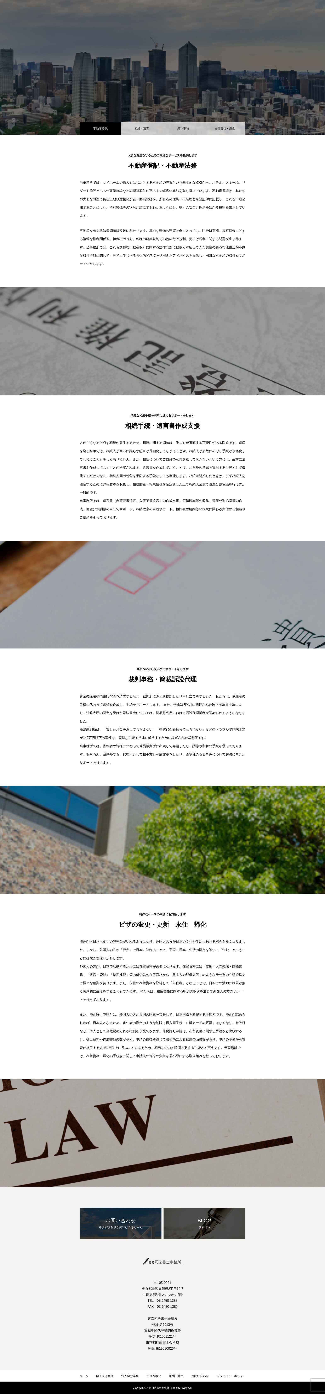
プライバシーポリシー (231, 1376)
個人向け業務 (104, 1376)
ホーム (83, 1376)
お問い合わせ (200, 1376)
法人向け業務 (130, 1376)
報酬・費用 (176, 1376)
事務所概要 (154, 1376)
